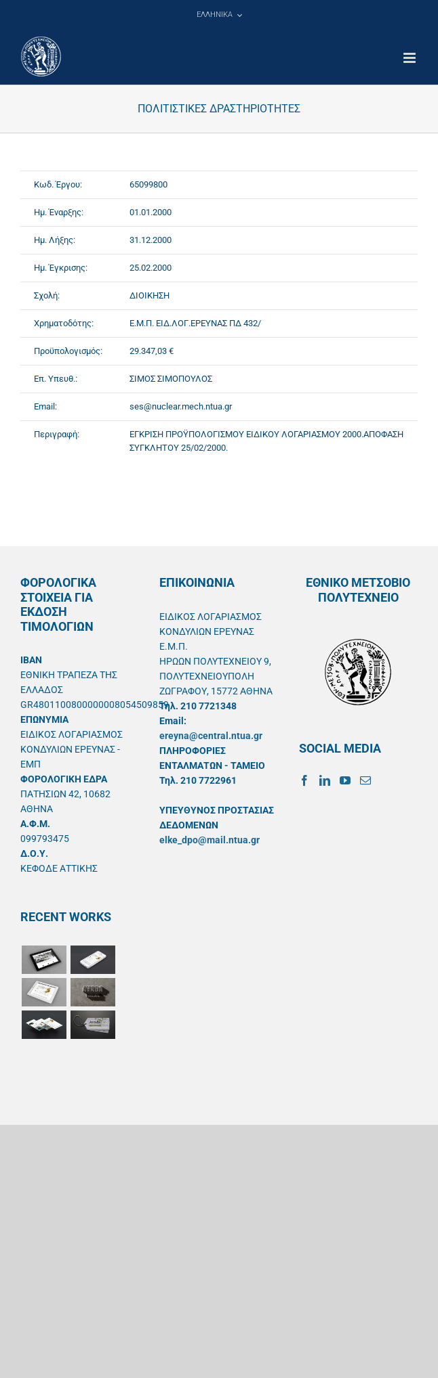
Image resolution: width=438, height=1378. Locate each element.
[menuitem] (219, 15)
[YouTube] (345, 780)
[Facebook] (304, 780)
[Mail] (365, 780)
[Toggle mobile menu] (410, 58)
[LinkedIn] (324, 780)
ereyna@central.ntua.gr (210, 735)
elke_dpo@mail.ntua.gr (209, 840)
